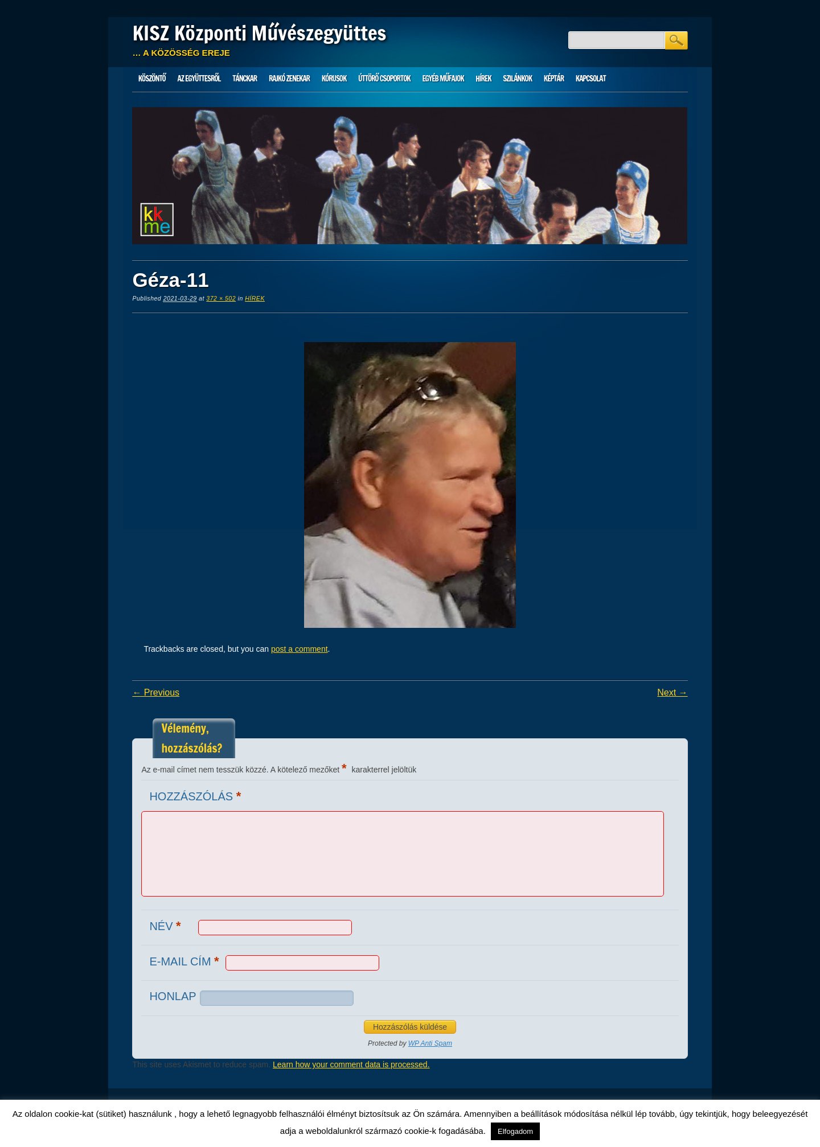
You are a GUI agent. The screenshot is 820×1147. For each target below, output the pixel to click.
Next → (672, 692)
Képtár (554, 78)
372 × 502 (221, 298)
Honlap (172, 996)
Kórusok (334, 78)
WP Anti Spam (430, 1043)
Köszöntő (152, 78)
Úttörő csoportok (384, 78)
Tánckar (244, 78)
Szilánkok (517, 78)
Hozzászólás (196, 796)
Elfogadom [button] (515, 1131)
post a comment (299, 648)
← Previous (155, 692)
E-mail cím (185, 961)
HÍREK (483, 78)
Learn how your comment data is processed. (351, 1064)
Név (166, 926)
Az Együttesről (199, 78)
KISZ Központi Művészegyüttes (259, 33)
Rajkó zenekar (289, 78)
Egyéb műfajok (443, 78)
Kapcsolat (591, 78)
